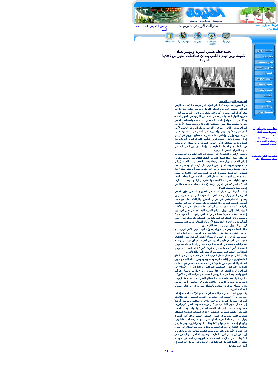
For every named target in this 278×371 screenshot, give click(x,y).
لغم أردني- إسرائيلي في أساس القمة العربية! (264, 157)
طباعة (169, 350)
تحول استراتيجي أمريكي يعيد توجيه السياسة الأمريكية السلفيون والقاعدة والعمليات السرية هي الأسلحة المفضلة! (265, 136)
